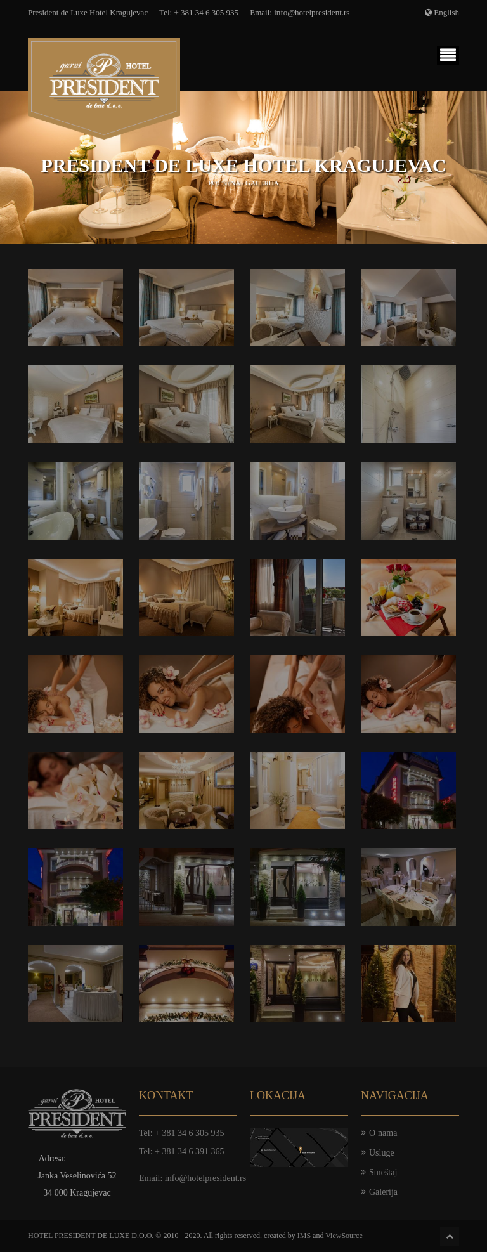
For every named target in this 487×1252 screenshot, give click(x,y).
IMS (304, 1235)
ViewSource (344, 1235)
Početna (224, 182)
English (446, 12)
